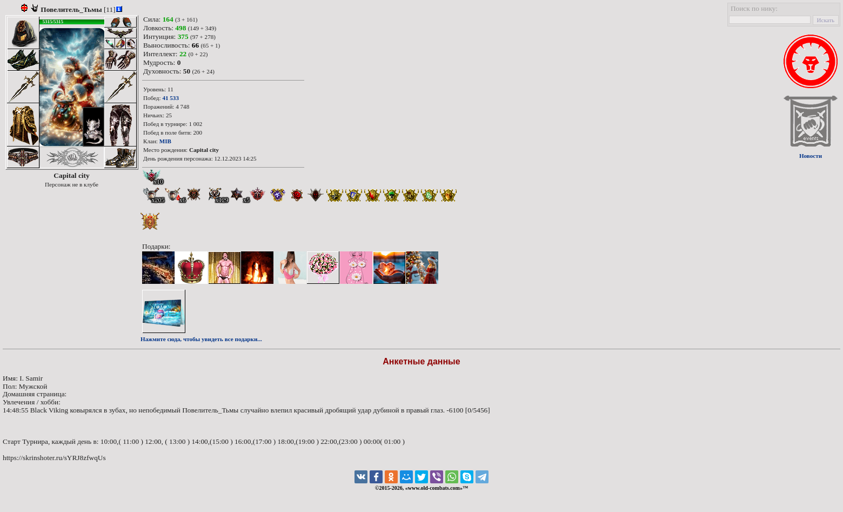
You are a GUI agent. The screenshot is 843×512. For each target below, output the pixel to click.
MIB (165, 141)
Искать (825, 20)
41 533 (170, 98)
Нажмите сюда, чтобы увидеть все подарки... (201, 339)
